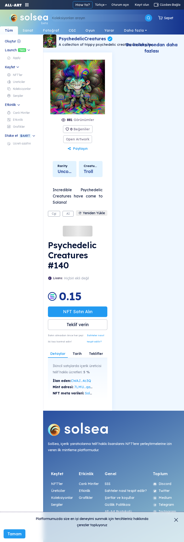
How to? (82, 4)
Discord (162, 484)
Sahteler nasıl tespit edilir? (95, 338)
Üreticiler (58, 491)
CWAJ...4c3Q (81, 381)
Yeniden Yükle (91, 213)
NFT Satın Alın (77, 311)
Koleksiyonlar (62, 498)
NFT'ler (57, 484)
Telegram (163, 504)
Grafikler (86, 498)
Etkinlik (84, 491)
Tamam (14, 533)
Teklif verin (78, 324)
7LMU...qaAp (84, 387)
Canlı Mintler (89, 484)
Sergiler (57, 504)
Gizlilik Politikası (117, 504)
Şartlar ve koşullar (119, 498)
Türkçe (99, 4)
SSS (107, 484)
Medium (162, 498)
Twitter (161, 491)
